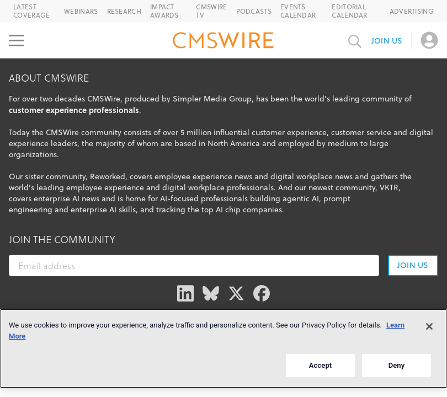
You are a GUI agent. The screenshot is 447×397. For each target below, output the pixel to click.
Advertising (412, 11)
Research (124, 11)
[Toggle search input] (355, 40)
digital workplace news (311, 176)
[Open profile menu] (429, 40)
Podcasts (254, 11)
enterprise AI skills (103, 209)
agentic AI (301, 198)
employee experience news (203, 176)
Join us (386, 41)
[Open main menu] (16, 40)
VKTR (389, 187)
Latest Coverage (31, 11)
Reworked (107, 176)
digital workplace (193, 187)
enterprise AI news (66, 198)
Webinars (81, 11)
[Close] (429, 326)
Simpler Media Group (212, 98)
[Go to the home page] (223, 42)
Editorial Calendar (349, 11)
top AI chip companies (241, 209)
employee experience (105, 187)
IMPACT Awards (164, 11)
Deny (397, 365)
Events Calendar (298, 11)
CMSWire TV (211, 11)
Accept (320, 365)
